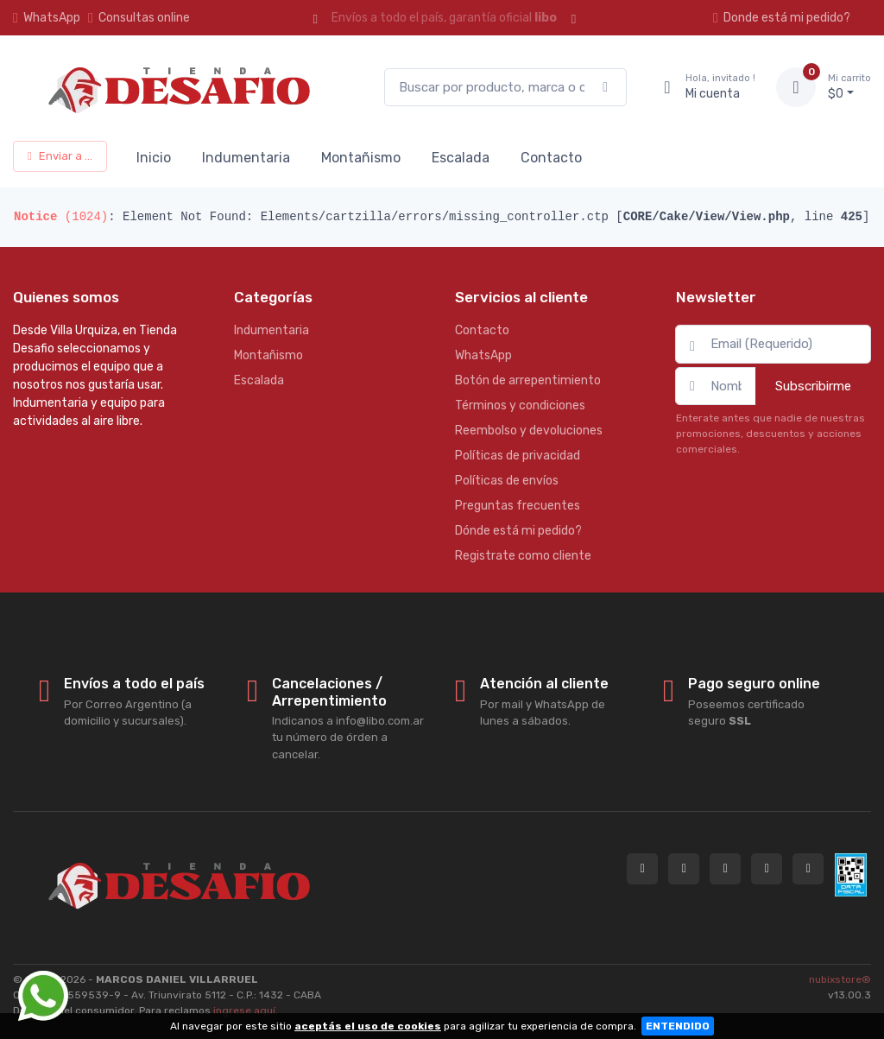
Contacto (551, 157)
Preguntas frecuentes (517, 505)
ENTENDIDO (677, 1026)
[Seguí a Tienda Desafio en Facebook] (766, 868)
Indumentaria (246, 157)
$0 (849, 86)
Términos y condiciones (520, 405)
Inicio (153, 157)
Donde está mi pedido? (781, 17)
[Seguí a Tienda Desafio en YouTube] (808, 868)
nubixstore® (840, 979)
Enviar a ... (60, 155)
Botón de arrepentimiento (528, 380)
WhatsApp (51, 17)
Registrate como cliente (523, 555)
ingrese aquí (244, 1010)
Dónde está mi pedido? (518, 530)
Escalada (460, 157)
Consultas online (139, 17)
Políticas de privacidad (517, 455)
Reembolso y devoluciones (529, 430)
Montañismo (361, 157)
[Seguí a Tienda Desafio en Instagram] (725, 868)
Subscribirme (813, 386)
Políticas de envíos (507, 480)
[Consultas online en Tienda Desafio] (642, 868)
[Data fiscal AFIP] (850, 874)
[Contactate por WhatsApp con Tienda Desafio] (683, 868)
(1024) (61, 217)
